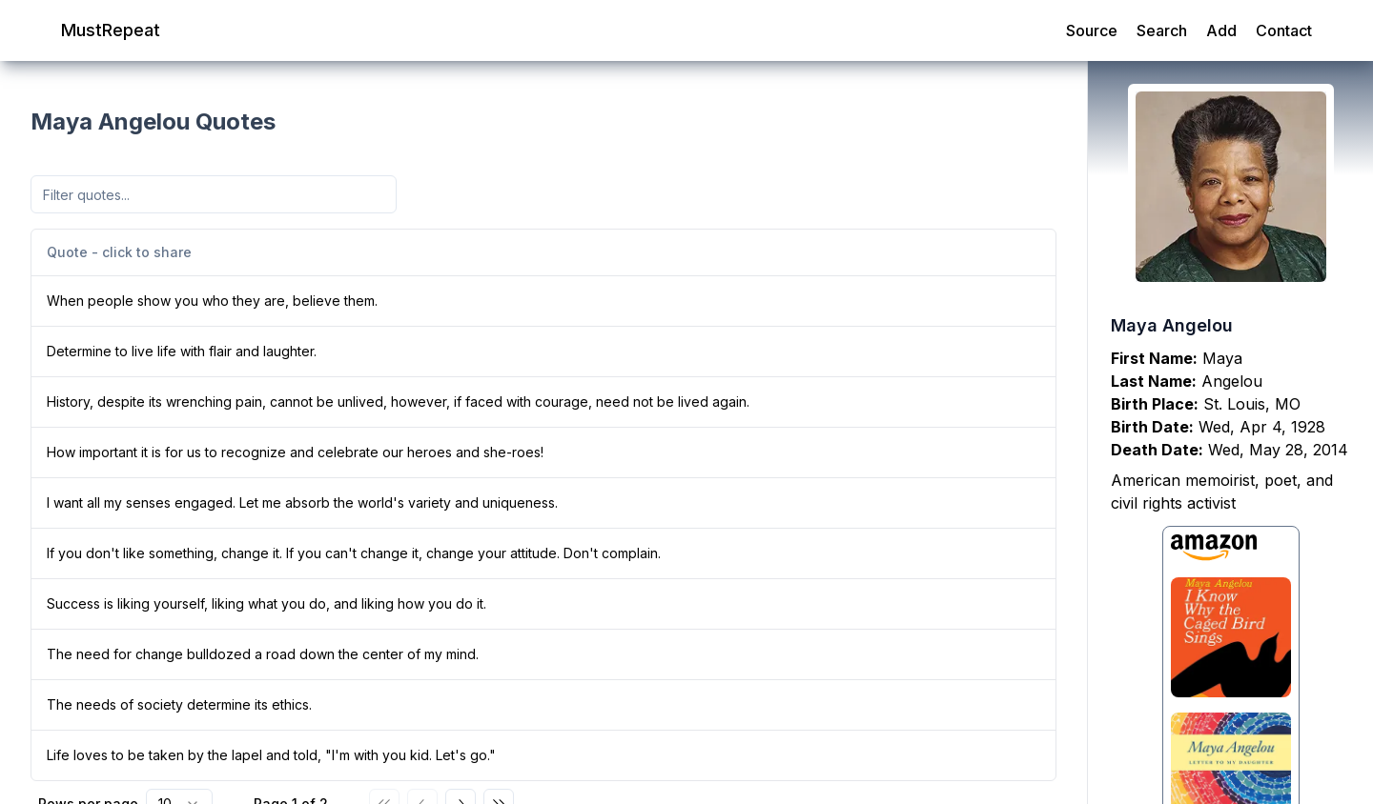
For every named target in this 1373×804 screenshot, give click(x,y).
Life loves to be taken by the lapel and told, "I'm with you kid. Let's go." (271, 755)
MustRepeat (110, 30)
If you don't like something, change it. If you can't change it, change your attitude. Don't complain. (354, 553)
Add (1221, 30)
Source (1091, 30)
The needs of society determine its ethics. (179, 704)
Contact (1284, 30)
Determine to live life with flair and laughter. (182, 351)
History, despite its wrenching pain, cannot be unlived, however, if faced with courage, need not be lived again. (398, 401)
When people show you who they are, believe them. (212, 300)
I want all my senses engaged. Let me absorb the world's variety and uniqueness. (302, 502)
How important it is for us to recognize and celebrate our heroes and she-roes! (295, 452)
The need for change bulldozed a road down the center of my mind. (263, 654)
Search (1162, 30)
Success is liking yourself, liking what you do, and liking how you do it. (266, 603)
